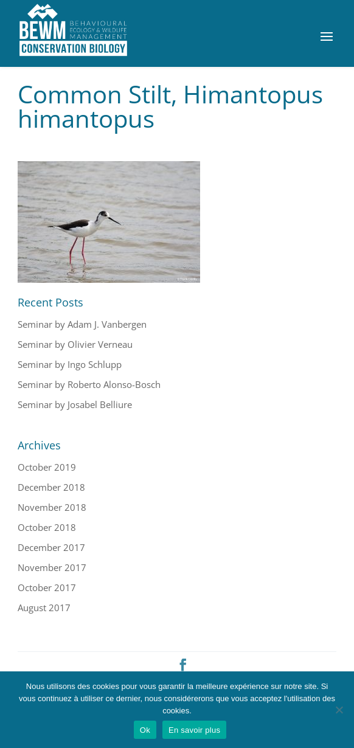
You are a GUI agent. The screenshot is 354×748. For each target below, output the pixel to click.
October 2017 (47, 587)
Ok (145, 730)
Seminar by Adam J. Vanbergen (82, 324)
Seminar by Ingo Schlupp (70, 364)
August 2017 (44, 607)
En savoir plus (194, 730)
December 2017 (51, 547)
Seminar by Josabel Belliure (75, 404)
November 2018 (52, 507)
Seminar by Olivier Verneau (75, 344)
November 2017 (52, 567)
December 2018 (51, 487)
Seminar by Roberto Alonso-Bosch (89, 384)
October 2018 (47, 527)
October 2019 (47, 467)
